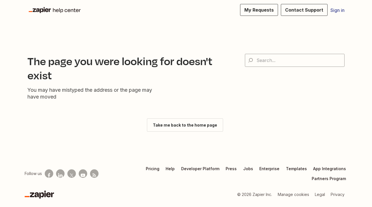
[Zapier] (39, 195)
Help (170, 168)
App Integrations (329, 168)
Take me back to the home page (185, 125)
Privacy (338, 194)
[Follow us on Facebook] (49, 173)
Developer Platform (200, 168)
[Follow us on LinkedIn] (60, 173)
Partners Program (329, 178)
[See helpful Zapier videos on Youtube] (83, 173)
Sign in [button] (337, 10)
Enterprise (269, 168)
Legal (320, 194)
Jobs (248, 168)
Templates (296, 168)
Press (231, 168)
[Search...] (295, 60)
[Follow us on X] (71, 173)
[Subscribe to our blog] (94, 173)
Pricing (152, 168)
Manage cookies (293, 194)
